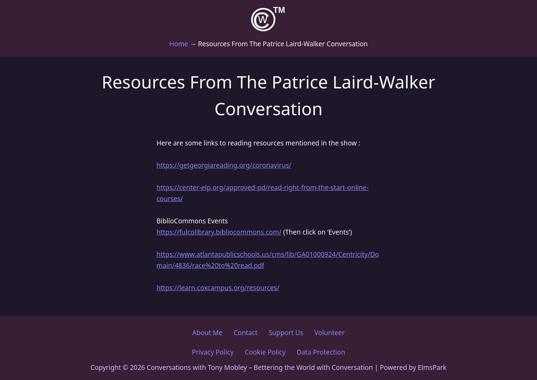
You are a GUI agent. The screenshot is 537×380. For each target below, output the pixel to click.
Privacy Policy (213, 352)
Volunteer (329, 332)
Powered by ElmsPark (413, 367)
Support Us (285, 332)
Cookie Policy (265, 352)
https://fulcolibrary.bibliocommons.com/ (219, 232)
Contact (246, 332)
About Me (207, 332)
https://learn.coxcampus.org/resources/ (218, 287)
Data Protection (321, 352)
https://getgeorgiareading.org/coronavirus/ (224, 165)
